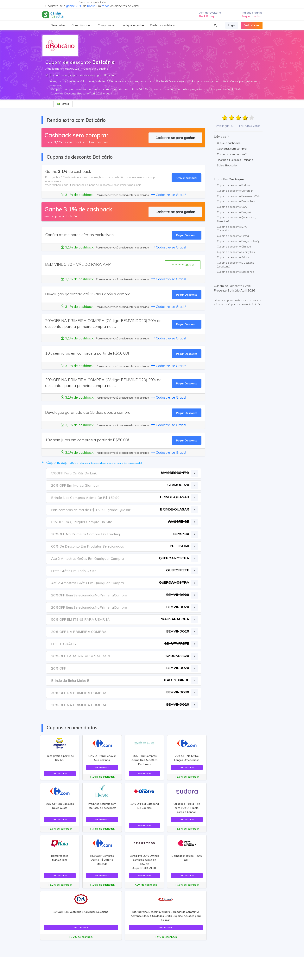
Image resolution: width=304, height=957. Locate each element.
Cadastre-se (252, 25)
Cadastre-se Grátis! (168, 194)
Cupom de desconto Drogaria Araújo (238, 241)
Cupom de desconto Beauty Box (236, 252)
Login (231, 25)
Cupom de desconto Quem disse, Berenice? (236, 219)
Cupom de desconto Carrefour (235, 190)
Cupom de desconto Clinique (234, 246)
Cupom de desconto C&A (232, 206)
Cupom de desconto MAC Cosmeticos (232, 228)
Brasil (63, 103)
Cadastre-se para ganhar (175, 138)
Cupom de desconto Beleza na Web (238, 196)
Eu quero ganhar (252, 16)
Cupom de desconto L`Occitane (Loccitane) (235, 264)
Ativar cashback (186, 178)
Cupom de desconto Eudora (233, 185)
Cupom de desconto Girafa (233, 235)
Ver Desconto (60, 773)
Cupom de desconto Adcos (233, 257)
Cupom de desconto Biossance (235, 271)
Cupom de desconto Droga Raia (236, 201)
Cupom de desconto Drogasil (234, 212)
